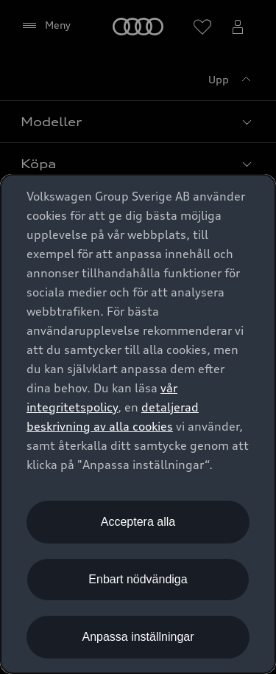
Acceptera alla (138, 521)
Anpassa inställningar (138, 636)
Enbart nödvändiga (137, 579)
